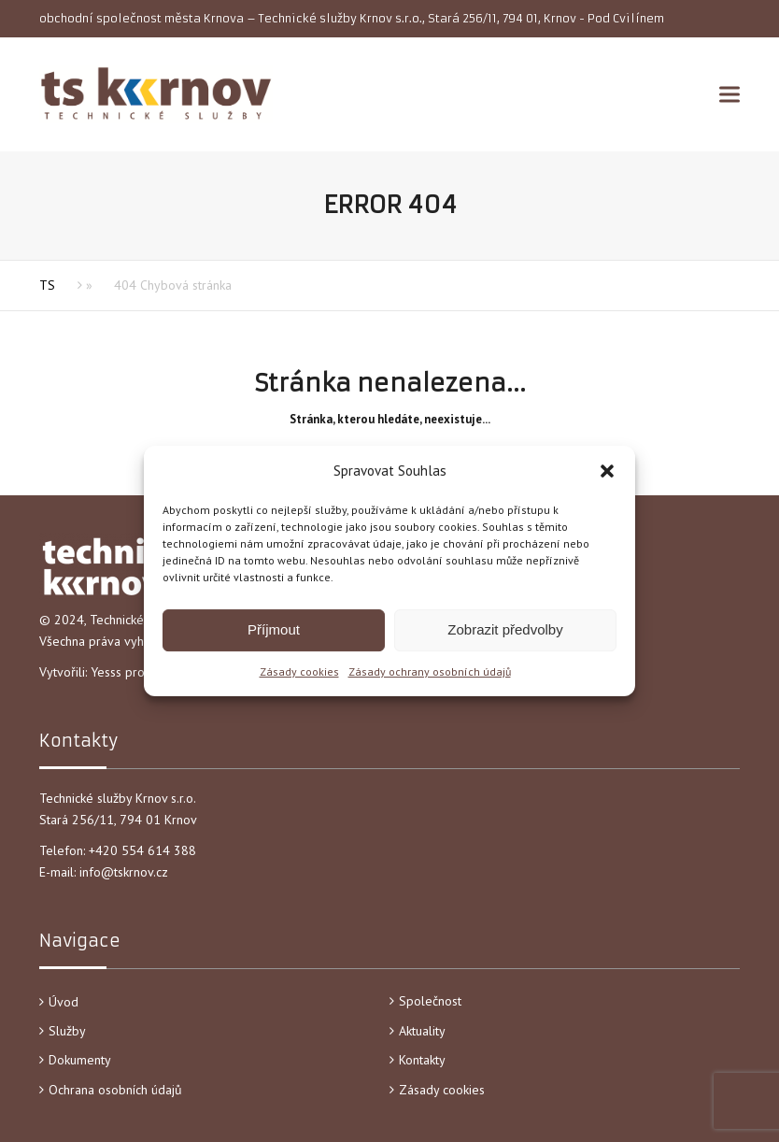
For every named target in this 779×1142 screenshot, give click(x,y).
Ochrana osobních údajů (115, 1089)
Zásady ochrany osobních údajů (429, 671)
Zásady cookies (299, 671)
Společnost (430, 1000)
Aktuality (422, 1030)
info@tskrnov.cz (123, 872)
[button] (607, 471)
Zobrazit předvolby (504, 629)
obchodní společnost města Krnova (141, 18)
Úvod (63, 1001)
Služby (67, 1030)
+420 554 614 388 (144, 850)
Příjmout (274, 629)
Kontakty (422, 1059)
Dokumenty (80, 1059)
